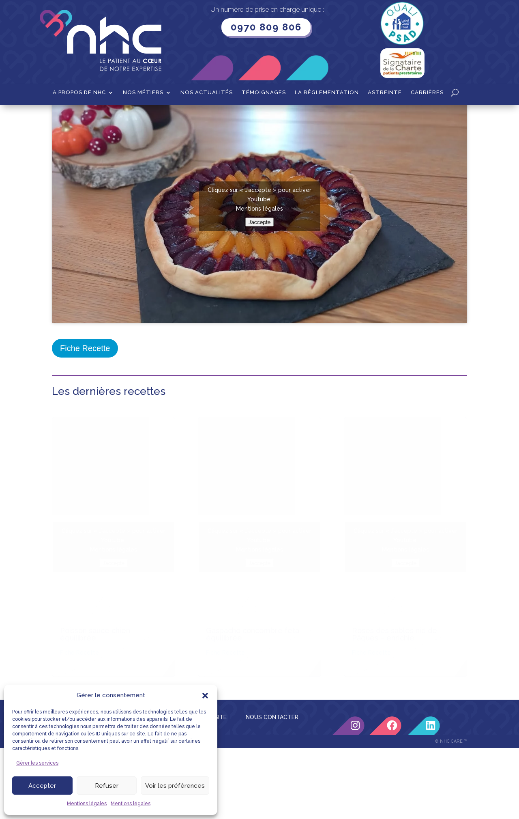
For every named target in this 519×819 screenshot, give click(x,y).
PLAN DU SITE (208, 627)
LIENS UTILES (78, 627)
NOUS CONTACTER (272, 627)
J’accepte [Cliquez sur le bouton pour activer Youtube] (259, 304)
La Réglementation (327, 92)
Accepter (42, 785)
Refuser (106, 785)
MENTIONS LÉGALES (143, 627)
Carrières (427, 92)
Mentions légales (87, 803)
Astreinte (385, 92)
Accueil (62, 117)
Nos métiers (143, 92)
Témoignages (264, 92)
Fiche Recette (85, 430)
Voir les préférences (175, 785)
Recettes (91, 117)
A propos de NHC (79, 92)
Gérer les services (37, 763)
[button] (205, 696)
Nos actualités (206, 92)
